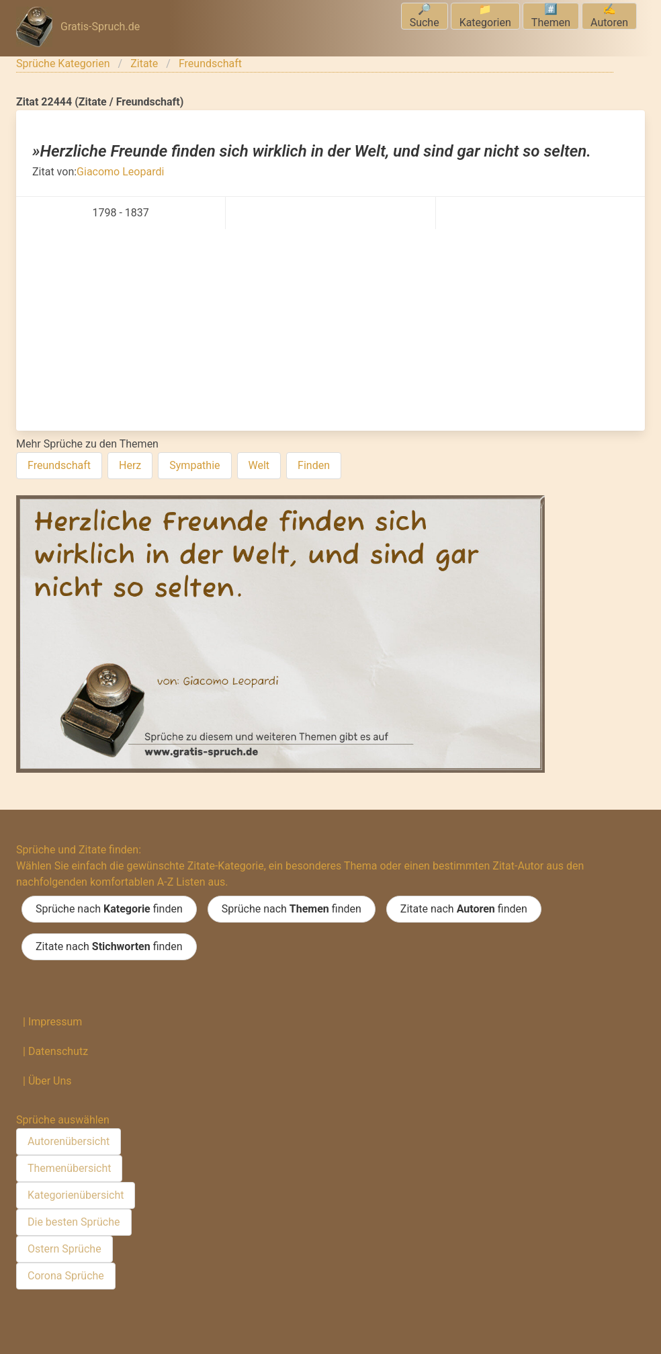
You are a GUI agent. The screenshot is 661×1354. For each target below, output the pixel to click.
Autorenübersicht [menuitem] (68, 1141)
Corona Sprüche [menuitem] (66, 1275)
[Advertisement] (330, 330)
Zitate (144, 63)
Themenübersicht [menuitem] (69, 1168)
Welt (259, 465)
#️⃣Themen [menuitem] (550, 16)
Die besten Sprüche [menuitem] (74, 1222)
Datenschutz (58, 1051)
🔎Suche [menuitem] (424, 16)
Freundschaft (210, 63)
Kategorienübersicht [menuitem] (76, 1195)
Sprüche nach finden (109, 909)
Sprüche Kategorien (63, 63)
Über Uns (50, 1080)
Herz (130, 465)
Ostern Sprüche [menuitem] (64, 1248)
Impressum (55, 1021)
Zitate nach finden (463, 909)
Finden (314, 465)
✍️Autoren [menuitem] (609, 16)
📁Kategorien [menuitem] (485, 16)
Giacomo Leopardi (120, 171)
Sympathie (194, 465)
